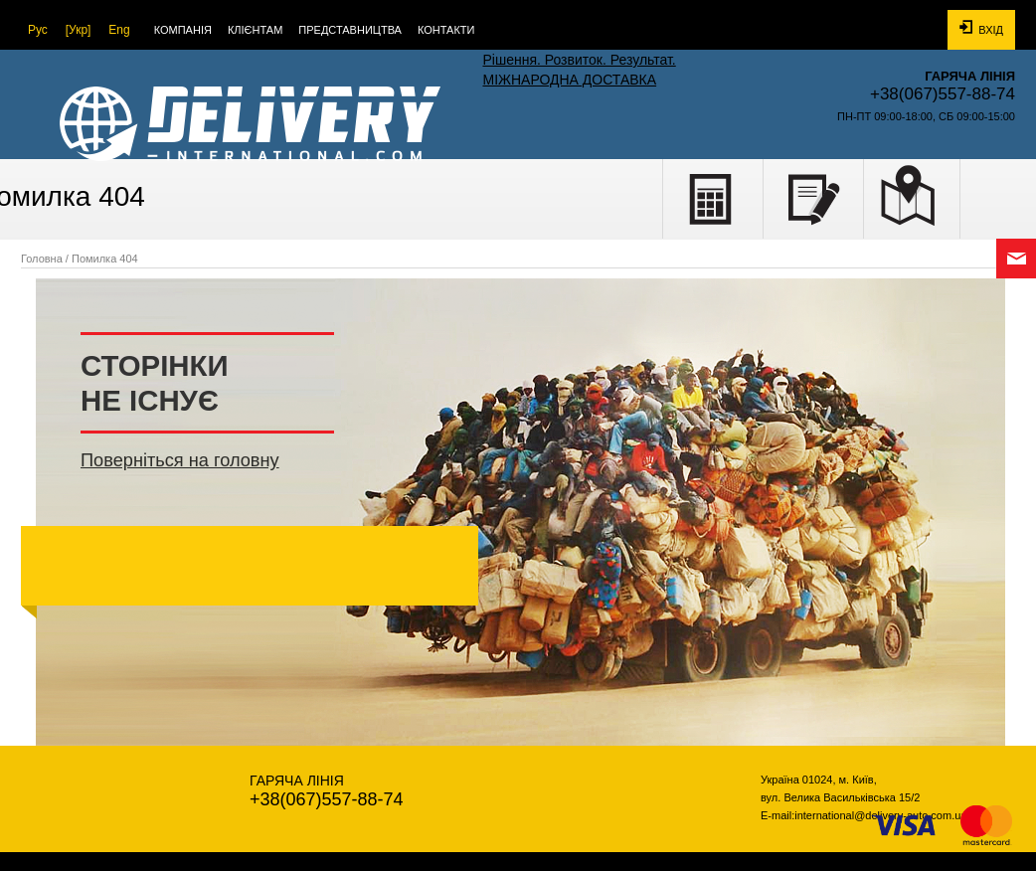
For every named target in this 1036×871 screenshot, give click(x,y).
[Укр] (78, 30)
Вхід (981, 28)
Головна (42, 258)
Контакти (446, 30)
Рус (38, 30)
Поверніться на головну (180, 460)
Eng (118, 30)
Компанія (183, 30)
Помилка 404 (105, 258)
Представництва (350, 30)
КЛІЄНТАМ (255, 30)
